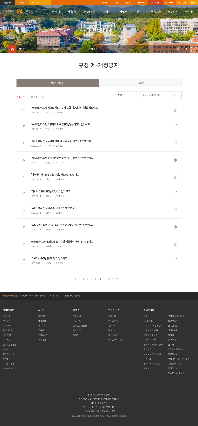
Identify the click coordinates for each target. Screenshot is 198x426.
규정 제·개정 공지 (57, 82)
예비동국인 (141, 3)
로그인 (157, 3)
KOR (171, 3)
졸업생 (127, 3)
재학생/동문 (8, 310)
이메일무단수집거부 (72, 295)
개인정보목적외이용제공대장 (33, 295)
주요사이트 (149, 310)
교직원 (116, 3)
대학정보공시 (54, 295)
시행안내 (140, 82)
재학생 (104, 3)
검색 (184, 3)
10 (117, 279)
